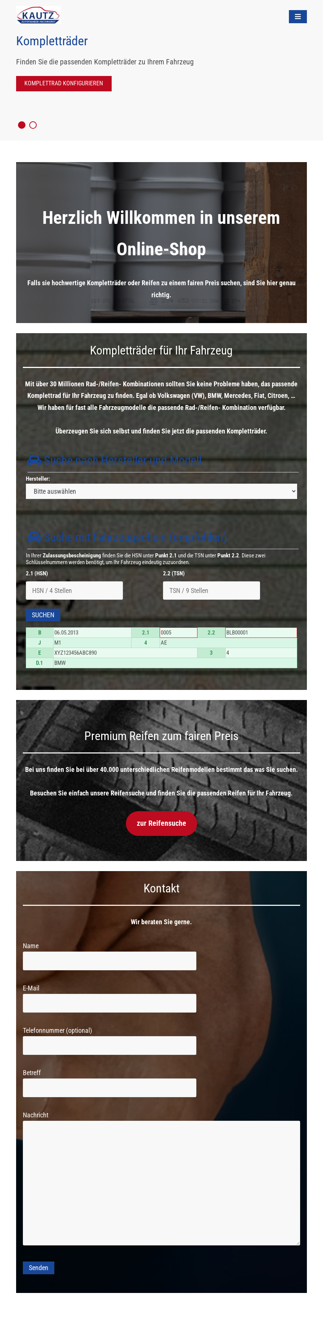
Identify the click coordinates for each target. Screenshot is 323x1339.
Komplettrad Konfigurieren (63, 83)
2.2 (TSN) (174, 573)
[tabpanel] (161, 71)
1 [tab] (21, 125)
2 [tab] (33, 125)
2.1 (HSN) (37, 573)
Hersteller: (38, 478)
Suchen (43, 615)
